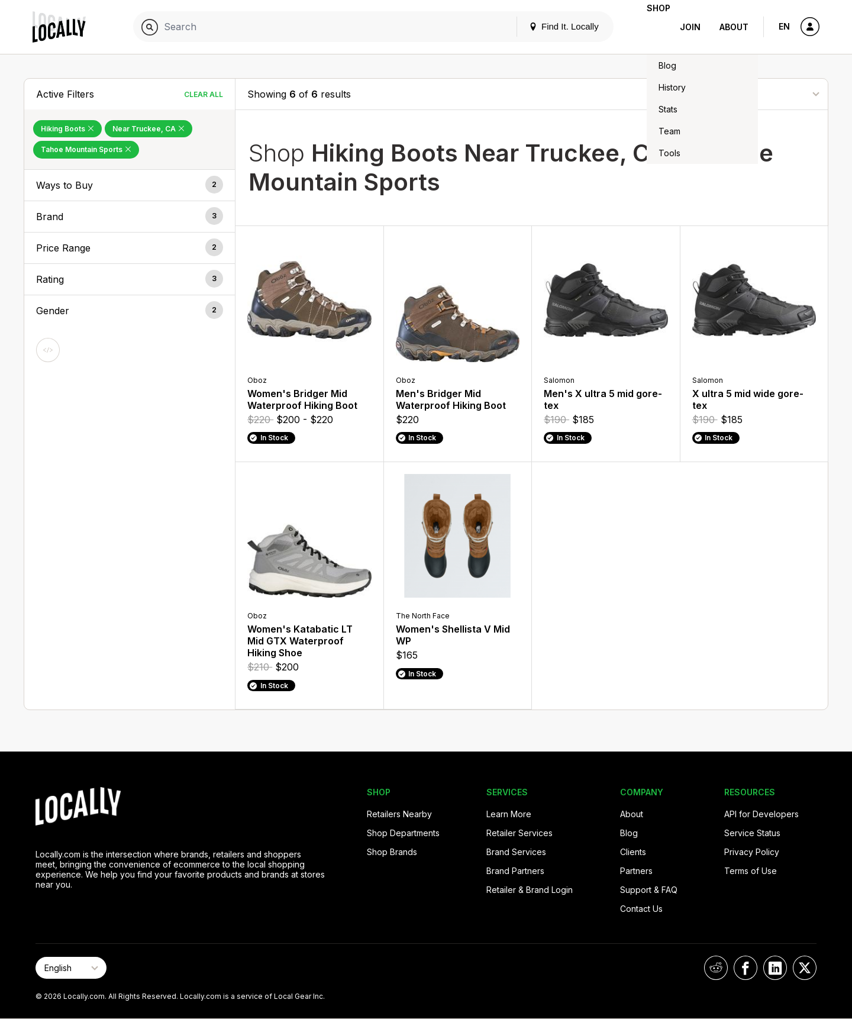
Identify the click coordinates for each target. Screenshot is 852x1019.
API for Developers (761, 814)
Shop (649, 27)
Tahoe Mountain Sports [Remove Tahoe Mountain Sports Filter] (86, 149)
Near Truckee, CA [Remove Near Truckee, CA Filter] (148, 128)
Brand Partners (515, 871)
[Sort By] (757, 93)
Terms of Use (750, 871)
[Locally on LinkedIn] (775, 968)
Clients (633, 852)
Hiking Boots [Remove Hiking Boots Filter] (67, 128)
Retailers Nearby (399, 814)
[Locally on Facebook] (745, 968)
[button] (129, 185)
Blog (629, 833)
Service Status (752, 833)
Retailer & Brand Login (529, 890)
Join (690, 27)
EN (784, 26)
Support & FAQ (648, 890)
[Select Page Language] (71, 968)
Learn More (508, 814)
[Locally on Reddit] (716, 968)
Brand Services (516, 852)
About (733, 27)
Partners (636, 871)
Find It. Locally (545, 26)
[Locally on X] (804, 968)
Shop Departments (403, 833)
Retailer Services (519, 833)
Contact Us (641, 909)
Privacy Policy (751, 852)
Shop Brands (392, 852)
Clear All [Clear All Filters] (203, 94)
